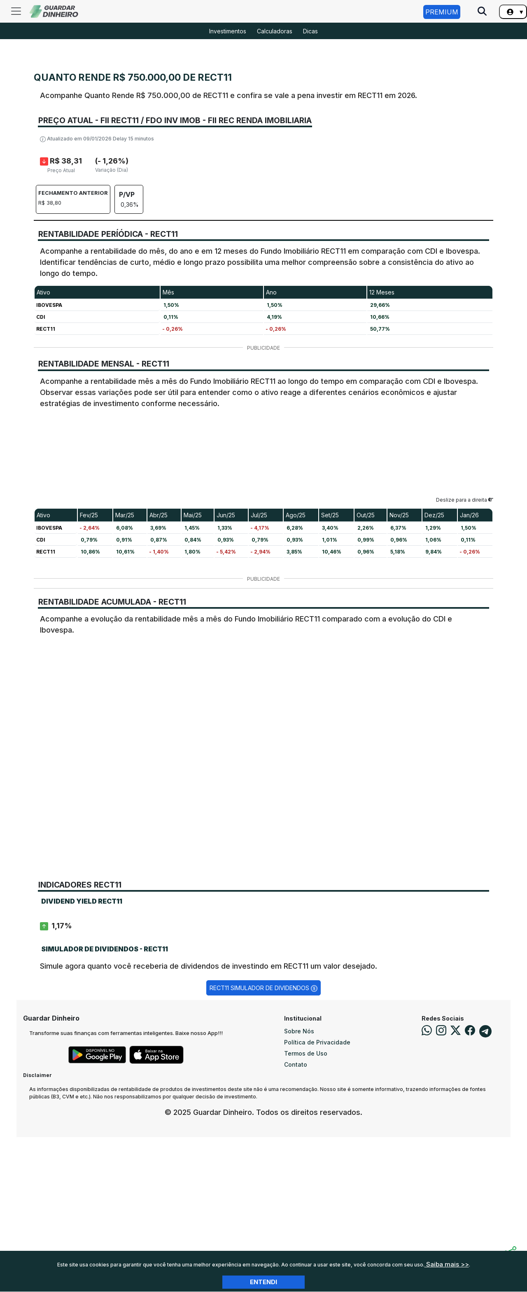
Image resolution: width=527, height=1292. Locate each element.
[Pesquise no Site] (482, 12)
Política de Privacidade (317, 1197)
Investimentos (227, 31)
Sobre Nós (299, 1185)
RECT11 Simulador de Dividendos (263, 1143)
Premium (441, 12)
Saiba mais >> (446, 1264)
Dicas (310, 31)
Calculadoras (274, 31)
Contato (295, 1219)
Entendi (263, 1282)
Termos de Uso (305, 1208)
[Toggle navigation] (16, 11)
